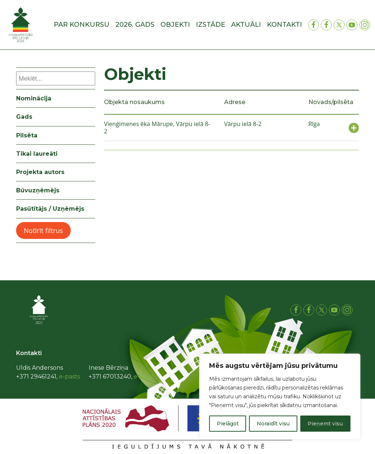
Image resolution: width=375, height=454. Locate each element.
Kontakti (284, 25)
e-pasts (69, 376)
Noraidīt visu (273, 423)
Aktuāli (246, 25)
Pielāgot (228, 423)
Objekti (175, 25)
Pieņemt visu (325, 423)
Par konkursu (81, 25)
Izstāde (210, 25)
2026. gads (135, 25)
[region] (279, 396)
